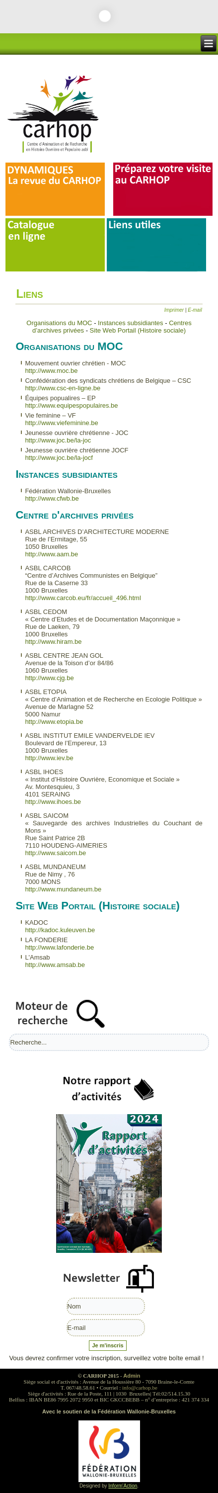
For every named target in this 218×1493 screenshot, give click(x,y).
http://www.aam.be (51, 554)
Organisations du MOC (59, 323)
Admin (131, 1376)
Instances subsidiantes (131, 323)
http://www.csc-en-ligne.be (62, 388)
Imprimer (174, 310)
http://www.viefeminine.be (61, 423)
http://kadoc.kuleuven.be (60, 930)
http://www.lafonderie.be (59, 947)
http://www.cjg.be (49, 678)
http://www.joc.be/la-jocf (59, 457)
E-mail (195, 310)
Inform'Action (122, 1486)
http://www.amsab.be (55, 964)
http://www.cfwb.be (51, 498)
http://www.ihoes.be (53, 801)
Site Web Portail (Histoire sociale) (138, 330)
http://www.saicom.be (55, 853)
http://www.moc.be (51, 370)
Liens (29, 293)
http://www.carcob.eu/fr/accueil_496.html (83, 598)
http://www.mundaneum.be (63, 889)
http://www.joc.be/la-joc (58, 440)
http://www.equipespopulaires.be (71, 405)
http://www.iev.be (49, 758)
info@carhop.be (139, 1388)
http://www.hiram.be (53, 641)
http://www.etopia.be (54, 721)
